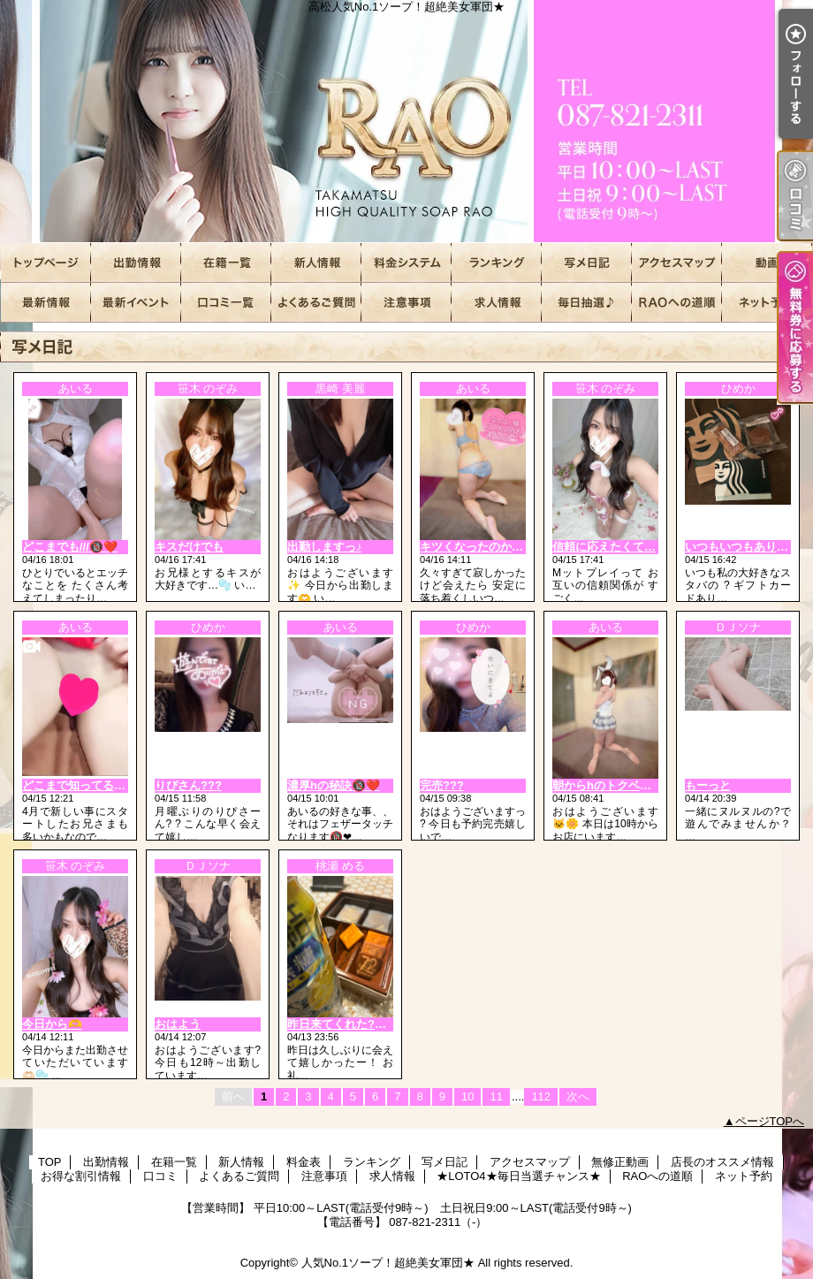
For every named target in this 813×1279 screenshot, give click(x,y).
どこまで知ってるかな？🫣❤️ (99, 785)
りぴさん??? (188, 785)
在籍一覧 (226, 263)
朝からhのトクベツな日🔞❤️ (627, 785)
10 (467, 1096)
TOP (46, 263)
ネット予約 (767, 303)
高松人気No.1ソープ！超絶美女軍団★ (406, 121)
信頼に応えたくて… (604, 546)
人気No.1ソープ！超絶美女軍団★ (388, 1262)
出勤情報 (136, 263)
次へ (577, 1096)
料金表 (406, 263)
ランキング (497, 263)
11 (496, 1096)
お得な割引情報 (136, 303)
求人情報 (497, 303)
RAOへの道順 (677, 303)
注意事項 (406, 303)
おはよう (178, 1024)
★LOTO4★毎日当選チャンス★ (587, 303)
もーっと (708, 785)
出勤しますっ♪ (324, 546)
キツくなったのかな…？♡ (489, 546)
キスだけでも (189, 546)
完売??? (442, 785)
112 (541, 1096)
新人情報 (316, 263)
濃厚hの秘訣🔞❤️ (333, 785)
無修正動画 (767, 263)
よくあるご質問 (316, 303)
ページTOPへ (770, 1121)
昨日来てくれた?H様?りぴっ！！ (373, 1024)
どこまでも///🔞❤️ (70, 546)
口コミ (226, 303)
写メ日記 (587, 263)
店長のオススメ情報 (46, 303)
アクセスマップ (677, 263)
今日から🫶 (52, 1024)
